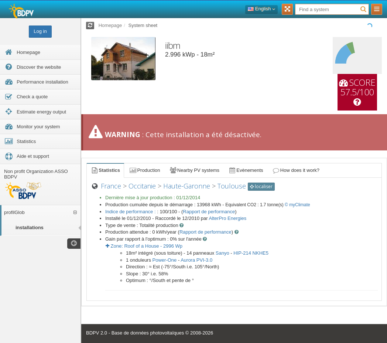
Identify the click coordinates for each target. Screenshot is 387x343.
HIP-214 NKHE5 (250, 253)
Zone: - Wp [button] (144, 246)
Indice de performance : (131, 211)
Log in (40, 31)
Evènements (245, 170)
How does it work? (296, 170)
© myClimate (297, 204)
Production (144, 170)
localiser (261, 186)
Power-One (165, 260)
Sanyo (222, 253)
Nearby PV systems (194, 170)
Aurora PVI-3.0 (196, 260)
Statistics (105, 170)
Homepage (110, 25)
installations (30, 227)
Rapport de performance (209, 211)
